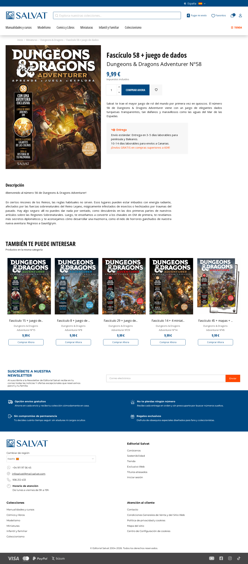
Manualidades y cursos (20, 509)
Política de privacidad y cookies (146, 520)
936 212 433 (19, 479)
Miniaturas (13, 525)
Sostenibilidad (136, 455)
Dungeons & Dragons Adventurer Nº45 (215, 328)
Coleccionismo (15, 536)
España (194, 4)
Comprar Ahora (26, 342)
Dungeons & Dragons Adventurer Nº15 (26, 328)
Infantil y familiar (17, 531)
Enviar (232, 378)
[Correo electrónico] (165, 378)
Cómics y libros (16, 514)
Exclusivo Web (136, 466)
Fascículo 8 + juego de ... (73, 321)
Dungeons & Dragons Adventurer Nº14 (168, 328)
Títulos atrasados (65, 4)
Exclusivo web (42, 4)
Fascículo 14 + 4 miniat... (168, 321)
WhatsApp (127, 4)
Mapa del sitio (135, 525)
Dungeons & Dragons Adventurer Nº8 (73, 328)
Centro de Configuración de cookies (148, 531)
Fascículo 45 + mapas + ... (215, 321)
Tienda (131, 461)
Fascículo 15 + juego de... (26, 321)
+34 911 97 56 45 (22, 467)
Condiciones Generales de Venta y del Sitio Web (156, 514)
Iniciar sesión (135, 477)
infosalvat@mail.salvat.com (28, 473)
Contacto (106, 4)
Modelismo (13, 520)
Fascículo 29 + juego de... (121, 321)
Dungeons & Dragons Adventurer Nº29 (121, 328)
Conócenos (87, 4)
